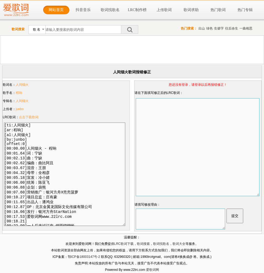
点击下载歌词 (28, 117)
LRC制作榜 (137, 10)
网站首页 (56, 10)
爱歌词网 (152, 270)
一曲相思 (245, 28)
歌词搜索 (143, 244)
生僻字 (219, 28)
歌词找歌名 (110, 10)
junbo (19, 109)
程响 (19, 93)
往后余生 (231, 28)
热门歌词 (218, 10)
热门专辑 (245, 10)
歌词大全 (178, 244)
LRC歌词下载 (124, 244)
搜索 (129, 29)
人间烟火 (22, 85)
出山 (201, 28)
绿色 (209, 28)
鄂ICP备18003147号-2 (84, 257)
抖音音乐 (83, 10)
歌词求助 (191, 10)
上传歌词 (164, 10)
